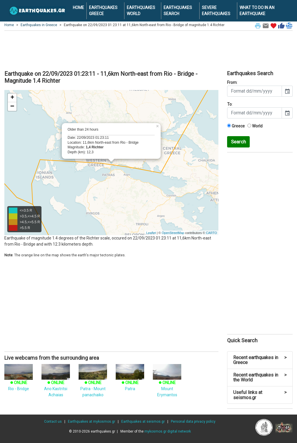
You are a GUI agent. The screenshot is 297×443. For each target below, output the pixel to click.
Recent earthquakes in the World (260, 377)
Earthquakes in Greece (39, 25)
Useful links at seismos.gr (260, 395)
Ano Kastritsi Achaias (55, 383)
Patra (130, 380)
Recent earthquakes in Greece (260, 360)
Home (9, 25)
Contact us (53, 421)
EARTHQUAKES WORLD (141, 10)
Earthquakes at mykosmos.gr (91, 421)
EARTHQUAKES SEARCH (178, 10)
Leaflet (151, 233)
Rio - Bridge (18, 380)
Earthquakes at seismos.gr (143, 421)
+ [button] (12, 97)
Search (238, 142)
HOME (78, 7)
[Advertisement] (148, 50)
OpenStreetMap (173, 233)
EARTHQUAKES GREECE (103, 10)
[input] (254, 91)
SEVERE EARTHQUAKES (216, 10)
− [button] (12, 106)
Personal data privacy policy (193, 421)
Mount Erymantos (167, 383)
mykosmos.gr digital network (167, 431)
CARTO (211, 233)
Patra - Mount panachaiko (93, 383)
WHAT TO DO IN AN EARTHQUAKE (257, 10)
